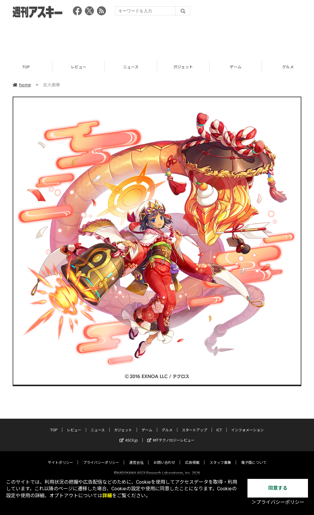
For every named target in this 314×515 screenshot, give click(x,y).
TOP (26, 67)
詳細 (107, 495)
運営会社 (136, 457)
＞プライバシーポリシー (277, 502)
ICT (219, 424)
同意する (278, 488)
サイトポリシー (60, 457)
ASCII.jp (129, 434)
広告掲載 (192, 457)
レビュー (78, 67)
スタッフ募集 (220, 457)
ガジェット (183, 67)
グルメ (167, 424)
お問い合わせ (164, 457)
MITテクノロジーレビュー (170, 434)
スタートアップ (194, 424)
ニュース (130, 67)
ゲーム (235, 67)
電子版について (253, 457)
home (22, 85)
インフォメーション (247, 424)
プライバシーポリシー (101, 457)
